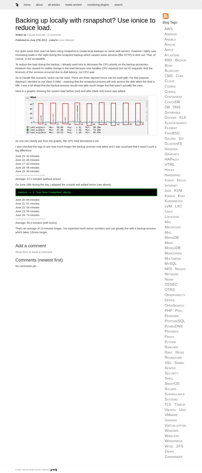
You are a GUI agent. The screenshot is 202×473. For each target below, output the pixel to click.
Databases (172, 112)
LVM (168, 206)
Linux (61, 40)
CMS (169, 76)
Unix (182, 410)
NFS (168, 269)
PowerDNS (174, 326)
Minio (169, 243)
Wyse (169, 446)
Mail (168, 232)
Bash (168, 65)
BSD (168, 60)
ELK (182, 117)
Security (171, 373)
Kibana (170, 196)
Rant (168, 352)
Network (69, 40)
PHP (168, 310)
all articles (54, 4)
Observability (175, 295)
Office (170, 300)
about (39, 4)
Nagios (180, 269)
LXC (178, 206)
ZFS (179, 446)
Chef (179, 76)
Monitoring (173, 253)
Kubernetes (174, 201)
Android (170, 34)
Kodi (181, 196)
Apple (168, 50)
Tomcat (180, 404)
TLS (168, 404)
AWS (168, 29)
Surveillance (175, 394)
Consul (170, 91)
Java (168, 190)
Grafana (171, 149)
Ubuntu (170, 410)
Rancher (171, 347)
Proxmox (172, 331)
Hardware (172, 175)
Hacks (169, 170)
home (27, 4)
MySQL (170, 264)
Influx (181, 180)
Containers (173, 97)
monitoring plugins (98, 4)
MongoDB (173, 248)
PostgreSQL (175, 321)
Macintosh (173, 227)
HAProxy (172, 159)
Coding (170, 86)
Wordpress (173, 441)
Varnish (171, 420)
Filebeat (171, 128)
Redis (179, 352)
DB (167, 107)
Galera (170, 138)
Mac (168, 222)
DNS (176, 107)
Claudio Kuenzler (36, 34)
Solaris (170, 389)
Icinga (169, 180)
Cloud (169, 81)
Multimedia (173, 258)
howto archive (73, 4)
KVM (178, 190)
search (118, 4)
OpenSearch (174, 305)
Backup (181, 60)
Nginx (169, 279)
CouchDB (172, 102)
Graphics (172, 154)
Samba (179, 363)
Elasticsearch (176, 123)
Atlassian (171, 55)
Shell (169, 378)
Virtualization (175, 425)
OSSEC (171, 284)
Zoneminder (174, 457)
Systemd (171, 399)
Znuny (169, 451)
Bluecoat (172, 70)
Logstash (172, 217)
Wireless (172, 436)
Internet (171, 185)
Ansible (170, 39)
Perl (179, 310)
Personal (172, 316)
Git (181, 138)
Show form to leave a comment (33, 252)
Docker (170, 117)
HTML (169, 164)
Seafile (170, 368)
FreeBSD (172, 133)
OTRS (170, 290)
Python (170, 342)
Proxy (169, 337)
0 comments (54, 34)
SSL (168, 363)
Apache (170, 44)
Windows (172, 430)
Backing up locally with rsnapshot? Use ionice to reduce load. (85, 24)
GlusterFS (173, 144)
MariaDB (172, 237)
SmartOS (172, 384)
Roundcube (173, 357)
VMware (171, 415)
